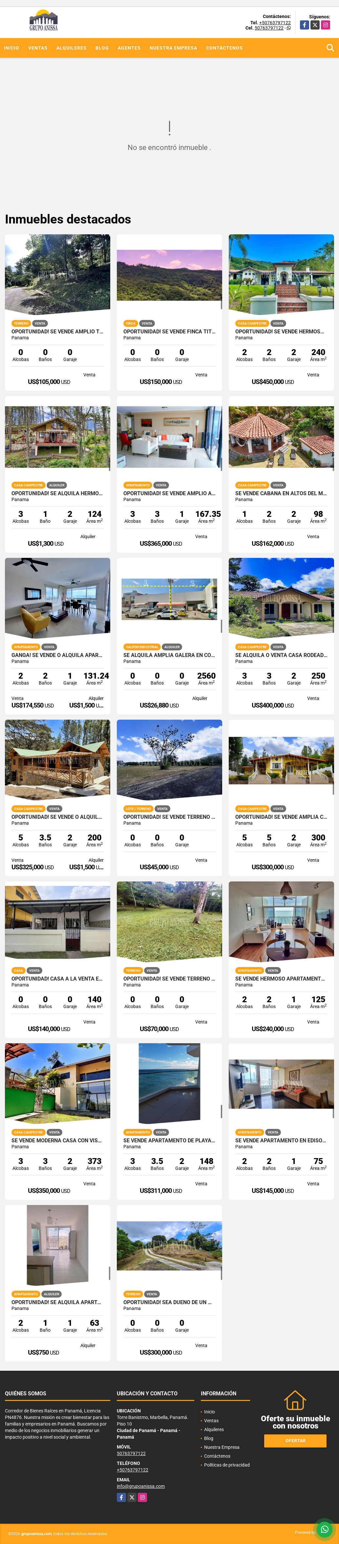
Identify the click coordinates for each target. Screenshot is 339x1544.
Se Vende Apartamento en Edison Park (281, 1140)
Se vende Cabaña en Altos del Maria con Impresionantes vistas (281, 493)
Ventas (38, 48)
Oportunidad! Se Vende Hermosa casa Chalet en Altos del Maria (281, 331)
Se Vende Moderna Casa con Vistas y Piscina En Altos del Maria (57, 1140)
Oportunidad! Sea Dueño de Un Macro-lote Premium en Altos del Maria (169, 1302)
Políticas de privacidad (227, 1465)
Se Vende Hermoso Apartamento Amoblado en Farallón (281, 979)
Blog (102, 48)
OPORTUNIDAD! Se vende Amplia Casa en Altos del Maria (281, 817)
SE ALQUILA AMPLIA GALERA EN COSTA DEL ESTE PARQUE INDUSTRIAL (169, 655)
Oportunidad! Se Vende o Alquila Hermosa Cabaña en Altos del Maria (57, 817)
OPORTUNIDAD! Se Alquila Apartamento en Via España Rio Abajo (57, 1302)
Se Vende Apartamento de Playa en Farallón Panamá (169, 1140)
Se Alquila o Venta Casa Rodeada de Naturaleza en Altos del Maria (281, 655)
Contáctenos (224, 48)
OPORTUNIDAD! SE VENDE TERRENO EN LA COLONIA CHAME (169, 817)
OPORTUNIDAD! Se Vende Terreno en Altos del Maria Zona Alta (169, 979)
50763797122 (269, 28)
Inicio (11, 48)
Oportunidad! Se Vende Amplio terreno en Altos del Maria (57, 331)
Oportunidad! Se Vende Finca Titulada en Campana (169, 331)
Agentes (129, 48)
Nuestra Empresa (173, 48)
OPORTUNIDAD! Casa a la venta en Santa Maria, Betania (57, 979)
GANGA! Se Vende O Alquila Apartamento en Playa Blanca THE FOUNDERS (57, 655)
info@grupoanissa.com (141, 1486)
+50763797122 (275, 22)
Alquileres (71, 48)
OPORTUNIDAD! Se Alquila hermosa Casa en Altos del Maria (57, 493)
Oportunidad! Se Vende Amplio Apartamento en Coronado (169, 493)
